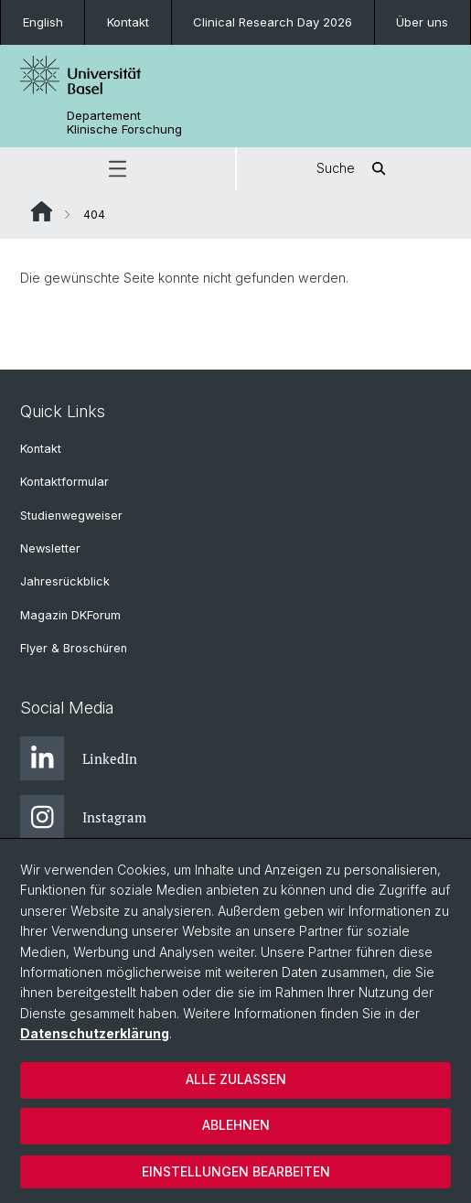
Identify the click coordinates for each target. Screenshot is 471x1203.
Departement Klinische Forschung (124, 122)
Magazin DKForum (70, 615)
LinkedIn (78, 758)
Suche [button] (353, 168)
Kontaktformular (64, 482)
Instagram (83, 817)
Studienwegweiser (71, 515)
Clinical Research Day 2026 (272, 22)
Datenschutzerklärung (94, 1033)
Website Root (41, 211)
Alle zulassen (236, 1079)
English (43, 22)
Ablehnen (236, 1125)
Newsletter (50, 548)
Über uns (422, 22)
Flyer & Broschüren (73, 648)
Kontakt (128, 22)
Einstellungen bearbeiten (236, 1171)
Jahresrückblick (65, 581)
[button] (117, 168)
